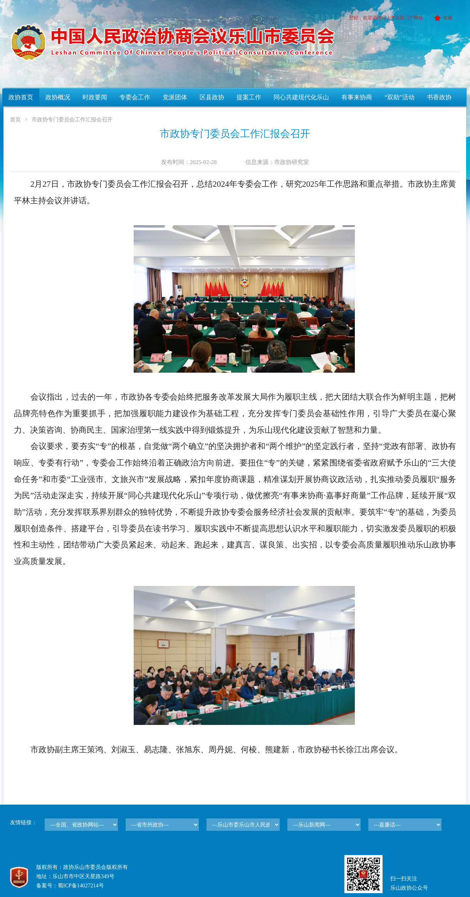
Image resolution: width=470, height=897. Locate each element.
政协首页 (20, 97)
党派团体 (175, 97)
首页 (15, 119)
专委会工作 (134, 97)
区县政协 (212, 97)
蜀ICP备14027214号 (81, 886)
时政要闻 (94, 97)
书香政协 (439, 97)
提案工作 (249, 97)
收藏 (442, 17)
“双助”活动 (399, 97)
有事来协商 (356, 97)
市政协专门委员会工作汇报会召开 (72, 119)
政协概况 (57, 97)
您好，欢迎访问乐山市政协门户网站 (386, 17)
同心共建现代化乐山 (301, 97)
